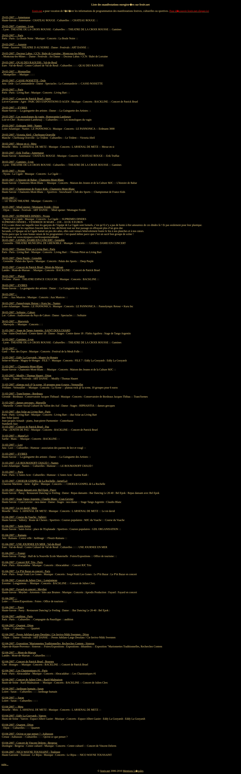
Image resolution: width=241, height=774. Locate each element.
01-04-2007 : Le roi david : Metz (19, 508)
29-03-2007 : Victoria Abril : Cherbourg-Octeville (28, 134)
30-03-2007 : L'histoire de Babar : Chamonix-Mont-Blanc (33, 179)
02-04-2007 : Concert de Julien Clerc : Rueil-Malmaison (32, 679)
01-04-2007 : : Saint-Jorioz (16, 526)
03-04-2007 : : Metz (12, 706)
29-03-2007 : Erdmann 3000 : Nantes (22, 125)
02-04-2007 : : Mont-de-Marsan (19, 652)
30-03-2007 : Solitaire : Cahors (18, 312)
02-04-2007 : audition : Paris (17, 616)
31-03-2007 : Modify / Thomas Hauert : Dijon (26, 375)
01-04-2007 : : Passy (13, 607)
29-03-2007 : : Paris (12, 35)
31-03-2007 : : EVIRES (14, 453)
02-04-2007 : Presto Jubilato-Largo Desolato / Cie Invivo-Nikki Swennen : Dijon (45, 634)
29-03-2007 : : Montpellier (16, 71)
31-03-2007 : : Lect (12, 444)
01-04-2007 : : (9, 598)
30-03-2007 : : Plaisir (13, 276)
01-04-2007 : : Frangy (13, 553)
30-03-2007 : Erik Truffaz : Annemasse (23, 152)
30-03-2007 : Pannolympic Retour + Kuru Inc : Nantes (31, 303)
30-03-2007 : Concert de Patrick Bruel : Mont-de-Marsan (32, 267)
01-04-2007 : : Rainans (14, 535)
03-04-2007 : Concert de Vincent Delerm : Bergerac (29, 742)
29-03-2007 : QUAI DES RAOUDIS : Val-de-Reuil (29, 62)
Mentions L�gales (133, 770)
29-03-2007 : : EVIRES (14, 107)
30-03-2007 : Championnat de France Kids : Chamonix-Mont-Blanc (38, 188)
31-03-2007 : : (9, 348)
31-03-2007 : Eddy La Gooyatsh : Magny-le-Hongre (30, 357)
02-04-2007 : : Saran (13, 697)
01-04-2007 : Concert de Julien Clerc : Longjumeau (29, 580)
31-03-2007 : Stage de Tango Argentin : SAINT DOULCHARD (36, 330)
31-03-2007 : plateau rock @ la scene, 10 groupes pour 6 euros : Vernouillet (42, 384)
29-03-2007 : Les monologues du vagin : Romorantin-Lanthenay (36, 116)
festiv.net (105, 770)
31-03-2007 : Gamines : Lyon (17, 339)
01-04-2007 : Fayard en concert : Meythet (24, 589)
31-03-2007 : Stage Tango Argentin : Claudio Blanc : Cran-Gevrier (37, 499)
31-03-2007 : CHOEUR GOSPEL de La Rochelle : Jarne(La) (34, 480)
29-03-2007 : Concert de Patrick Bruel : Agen (26, 98)
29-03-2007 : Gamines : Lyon (17, 26)
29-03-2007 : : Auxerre (14, 44)
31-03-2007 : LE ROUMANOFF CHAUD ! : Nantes (30, 462)
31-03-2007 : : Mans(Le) (15, 435)
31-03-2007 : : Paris (12, 471)
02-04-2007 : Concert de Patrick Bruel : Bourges (28, 661)
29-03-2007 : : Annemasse (16, 17)
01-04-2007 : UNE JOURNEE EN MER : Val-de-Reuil (31, 544)
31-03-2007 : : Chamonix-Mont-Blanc (22, 366)
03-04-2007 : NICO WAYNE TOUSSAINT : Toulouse (31, 751)
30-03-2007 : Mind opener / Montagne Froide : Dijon (30, 207)
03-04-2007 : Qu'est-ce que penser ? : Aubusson (27, 733)
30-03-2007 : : (9, 198)
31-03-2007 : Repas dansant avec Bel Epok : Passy (29, 490)
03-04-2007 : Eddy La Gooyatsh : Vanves (24, 715)
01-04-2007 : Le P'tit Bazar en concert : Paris (26, 571)
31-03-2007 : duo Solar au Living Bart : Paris (26, 411)
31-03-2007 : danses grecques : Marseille (24, 402)
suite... (4, 764)
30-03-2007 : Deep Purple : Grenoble (22, 258)
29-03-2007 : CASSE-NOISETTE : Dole (24, 80)
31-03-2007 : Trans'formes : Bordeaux (22, 393)
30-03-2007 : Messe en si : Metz (19, 143)
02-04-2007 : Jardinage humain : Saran (23, 688)
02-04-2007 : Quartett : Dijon (17, 625)
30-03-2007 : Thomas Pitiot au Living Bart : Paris (28, 249)
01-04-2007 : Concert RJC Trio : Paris (22, 562)
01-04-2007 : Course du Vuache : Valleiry (24, 517)
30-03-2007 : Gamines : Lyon (17, 161)
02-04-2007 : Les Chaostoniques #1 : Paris (25, 670)
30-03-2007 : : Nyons (13, 170)
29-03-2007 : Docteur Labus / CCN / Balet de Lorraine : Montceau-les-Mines (43, 53)
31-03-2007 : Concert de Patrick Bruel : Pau (25, 426)
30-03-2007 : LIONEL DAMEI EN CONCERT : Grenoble (33, 240)
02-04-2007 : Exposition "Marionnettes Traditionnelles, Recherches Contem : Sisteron (48, 643)
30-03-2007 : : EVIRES (14, 285)
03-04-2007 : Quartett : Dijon (17, 724)
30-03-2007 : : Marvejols (15, 321)
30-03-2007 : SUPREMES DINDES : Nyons (26, 216)
